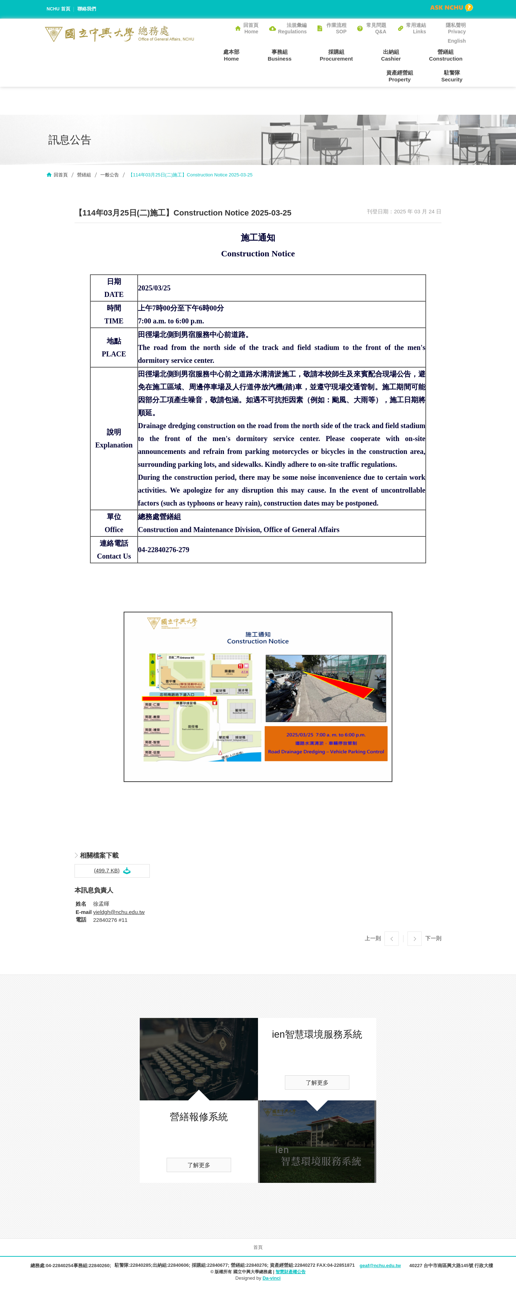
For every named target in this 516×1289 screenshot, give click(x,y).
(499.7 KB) (107, 871)
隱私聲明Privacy (456, 28)
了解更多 (198, 1166)
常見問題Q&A (376, 28)
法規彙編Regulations (292, 28)
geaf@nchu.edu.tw (380, 1266)
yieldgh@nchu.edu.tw (119, 913)
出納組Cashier (353, 54)
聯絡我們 (87, 9)
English (457, 41)
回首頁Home (250, 28)
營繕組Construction (400, 54)
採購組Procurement (304, 54)
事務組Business (255, 54)
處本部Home (213, 54)
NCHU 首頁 (59, 9)
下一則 (433, 939)
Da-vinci (272, 1279)
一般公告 (109, 176)
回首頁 (61, 176)
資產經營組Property (452, 54)
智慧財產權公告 (291, 1272)
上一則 (373, 939)
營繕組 (84, 176)
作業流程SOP (336, 28)
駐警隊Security (455, 76)
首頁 (258, 1248)
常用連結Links (416, 28)
